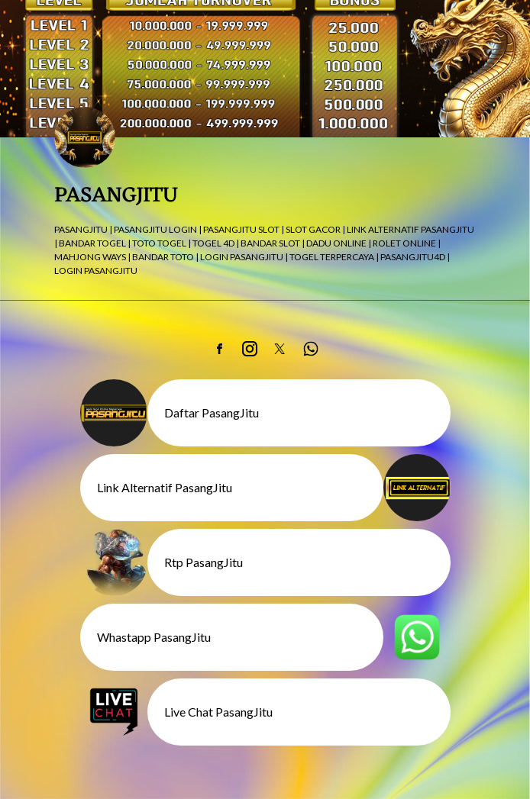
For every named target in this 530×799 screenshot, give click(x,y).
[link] (219, 348)
